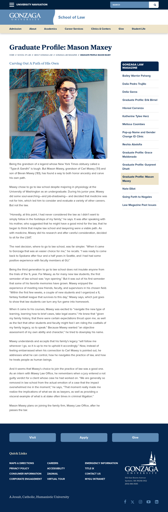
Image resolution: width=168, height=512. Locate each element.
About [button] (32, 29)
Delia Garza (129, 92)
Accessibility (56, 468)
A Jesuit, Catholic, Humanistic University (39, 497)
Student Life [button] (138, 29)
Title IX (89, 468)
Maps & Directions (21, 463)
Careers (52, 463)
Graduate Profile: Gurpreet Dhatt (139, 167)
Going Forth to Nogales (137, 197)
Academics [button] (50, 29)
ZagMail (52, 474)
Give (121, 29)
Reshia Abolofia (132, 144)
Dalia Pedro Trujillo (134, 84)
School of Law (71, 17)
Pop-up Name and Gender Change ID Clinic (138, 134)
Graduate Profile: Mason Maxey (138, 179)
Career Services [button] (74, 29)
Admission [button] (15, 29)
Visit (32, 437)
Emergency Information (101, 463)
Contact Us (93, 474)
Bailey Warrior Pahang (136, 76)
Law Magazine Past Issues (139, 205)
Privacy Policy (19, 468)
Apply (84, 437)
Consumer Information (25, 474)
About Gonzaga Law (43, 55)
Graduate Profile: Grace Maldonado (137, 154)
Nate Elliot (128, 189)
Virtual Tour (56, 479)
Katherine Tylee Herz (135, 116)
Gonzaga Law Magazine (66, 55)
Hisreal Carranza (133, 108)
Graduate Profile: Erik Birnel (139, 100)
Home (11, 55)
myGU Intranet (95, 479)
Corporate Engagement (25, 479)
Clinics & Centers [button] (101, 29)
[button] (11, 5)
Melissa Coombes (133, 124)
